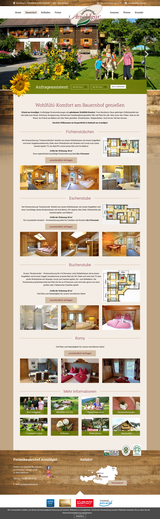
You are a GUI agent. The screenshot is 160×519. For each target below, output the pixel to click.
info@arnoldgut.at (29, 484)
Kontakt (139, 12)
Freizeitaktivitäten (33, 433)
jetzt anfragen (118, 87)
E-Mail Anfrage (62, 3)
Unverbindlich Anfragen (137, 3)
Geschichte (126, 433)
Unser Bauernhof (95, 412)
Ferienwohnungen (126, 412)
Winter (126, 12)
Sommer (114, 12)
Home (18, 12)
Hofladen (45, 12)
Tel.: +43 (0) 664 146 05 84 (110, 3)
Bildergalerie (95, 433)
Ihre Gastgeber (34, 412)
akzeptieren (80, 516)
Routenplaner (117, 483)
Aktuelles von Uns (64, 412)
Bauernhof (31, 12)
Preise (58, 12)
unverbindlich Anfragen (61, 160)
